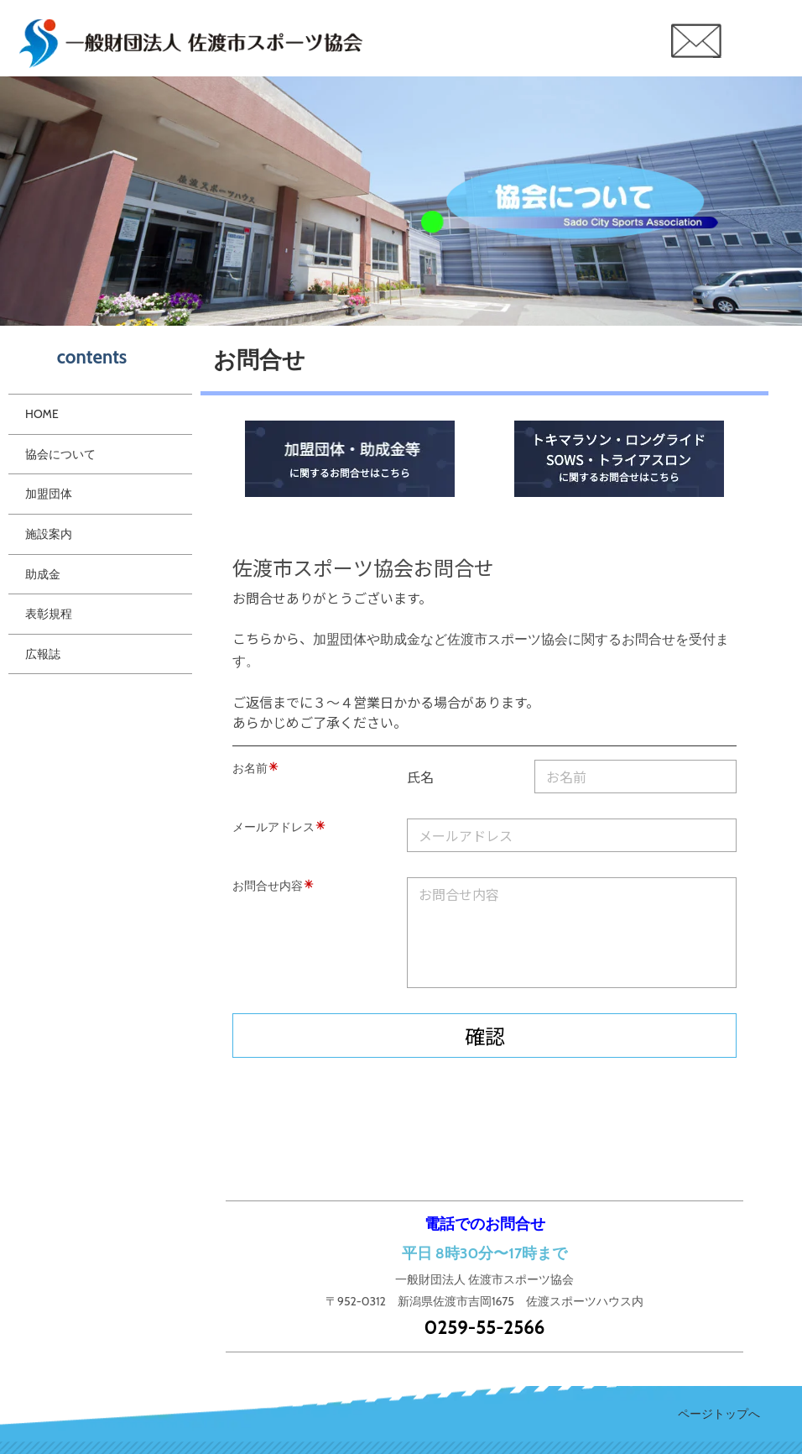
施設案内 (48, 533)
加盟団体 (48, 493)
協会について (60, 454)
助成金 (42, 574)
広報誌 (42, 654)
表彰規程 (48, 613)
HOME (42, 413)
